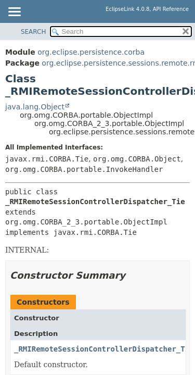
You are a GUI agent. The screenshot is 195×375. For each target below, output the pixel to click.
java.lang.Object (34, 107)
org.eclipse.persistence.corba (91, 52)
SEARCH (33, 31)
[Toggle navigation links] (14, 12)
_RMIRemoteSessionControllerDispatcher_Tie (104, 349)
